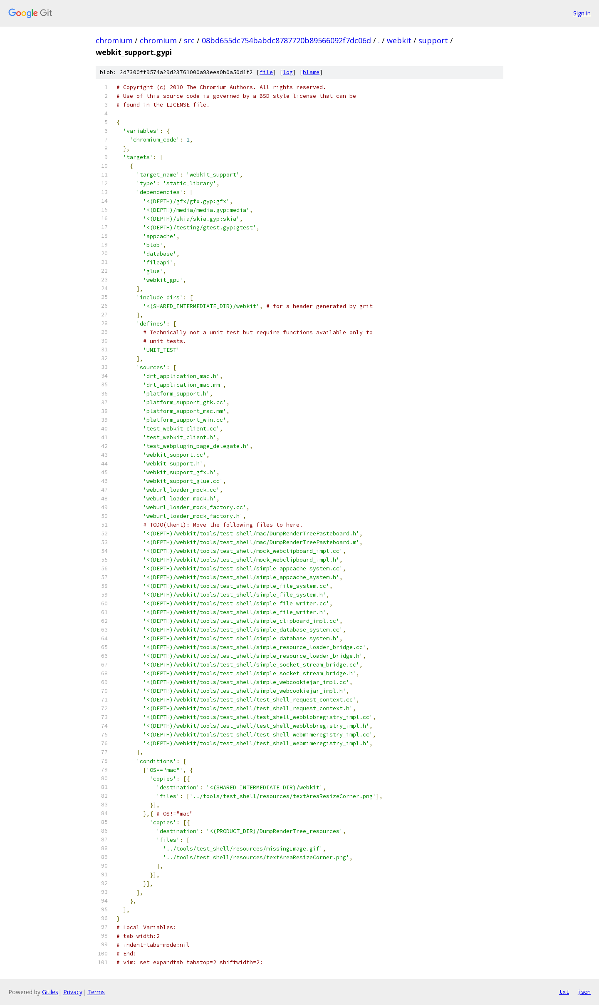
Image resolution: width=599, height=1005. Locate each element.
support (433, 40)
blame (311, 72)
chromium (114, 40)
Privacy (72, 992)
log (288, 72)
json (584, 991)
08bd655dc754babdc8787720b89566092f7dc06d (286, 40)
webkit (399, 40)
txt (564, 991)
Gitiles (50, 992)
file (266, 72)
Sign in (582, 13)
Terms (96, 992)
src (189, 40)
